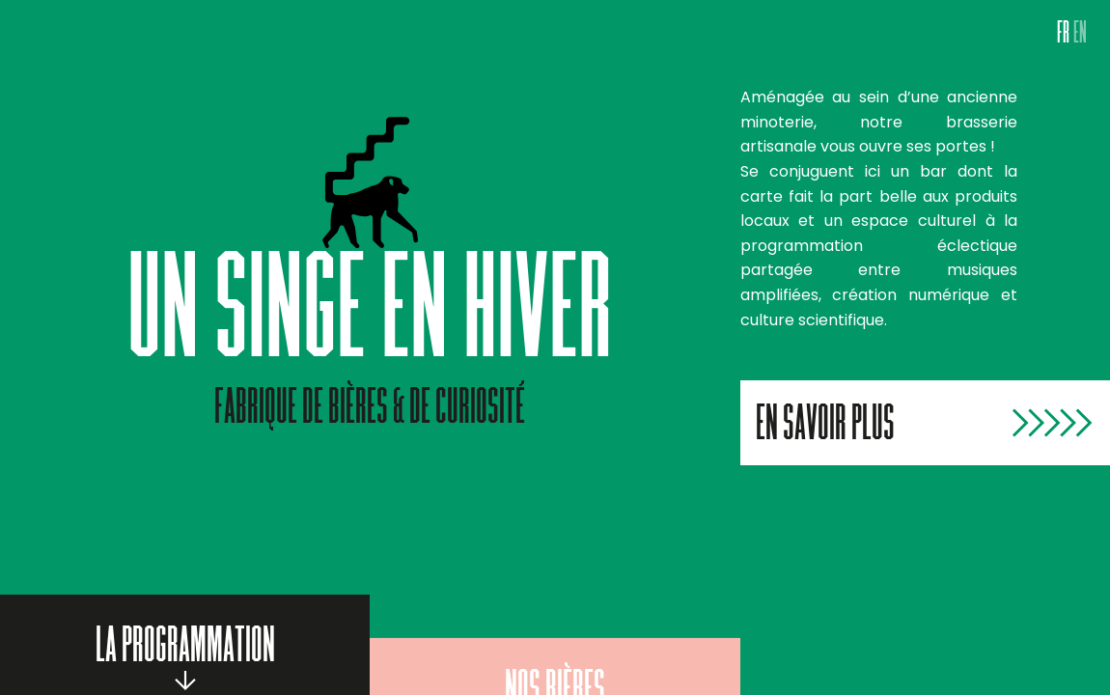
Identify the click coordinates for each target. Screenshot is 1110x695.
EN (1080, 35)
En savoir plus (825, 426)
